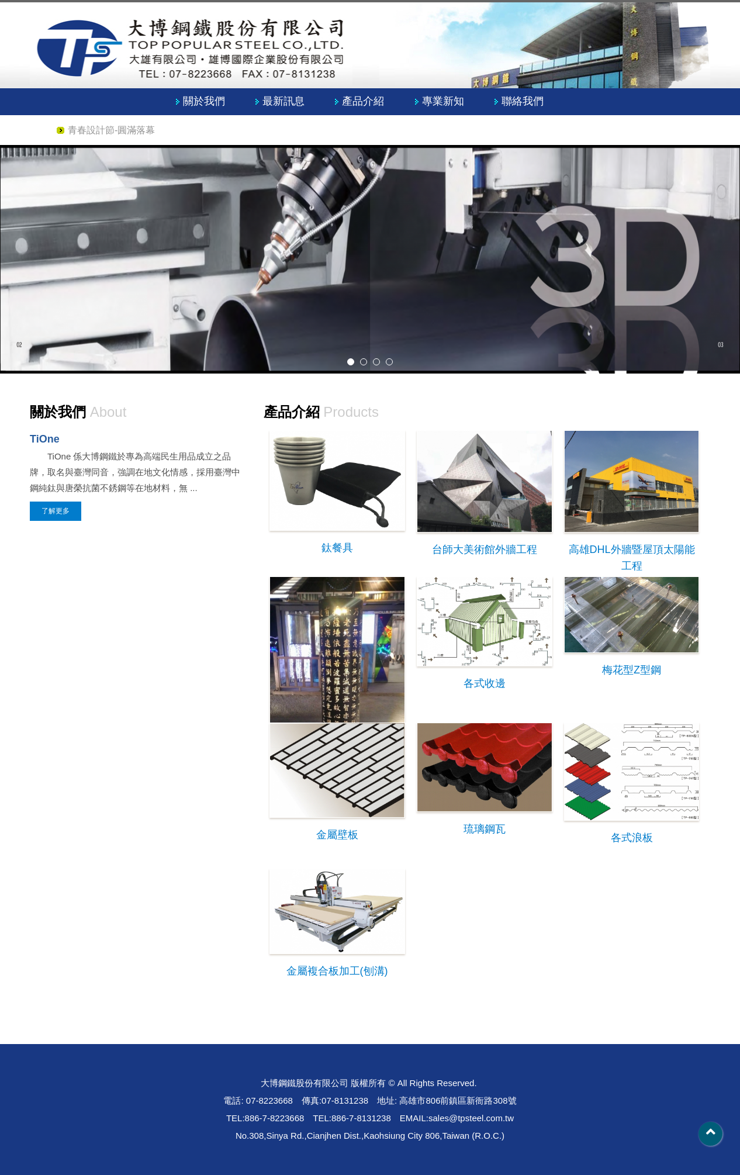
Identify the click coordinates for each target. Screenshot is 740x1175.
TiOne (45, 439)
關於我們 (204, 101)
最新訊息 (283, 101)
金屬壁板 (337, 835)
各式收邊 (485, 683)
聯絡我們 (523, 101)
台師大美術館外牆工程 (484, 549)
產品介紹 (363, 101)
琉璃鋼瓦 (485, 829)
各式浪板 (632, 838)
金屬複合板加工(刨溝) (337, 971)
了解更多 (56, 511)
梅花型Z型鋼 (631, 670)
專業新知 (443, 101)
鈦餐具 (337, 548)
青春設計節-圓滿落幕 (111, 130)
